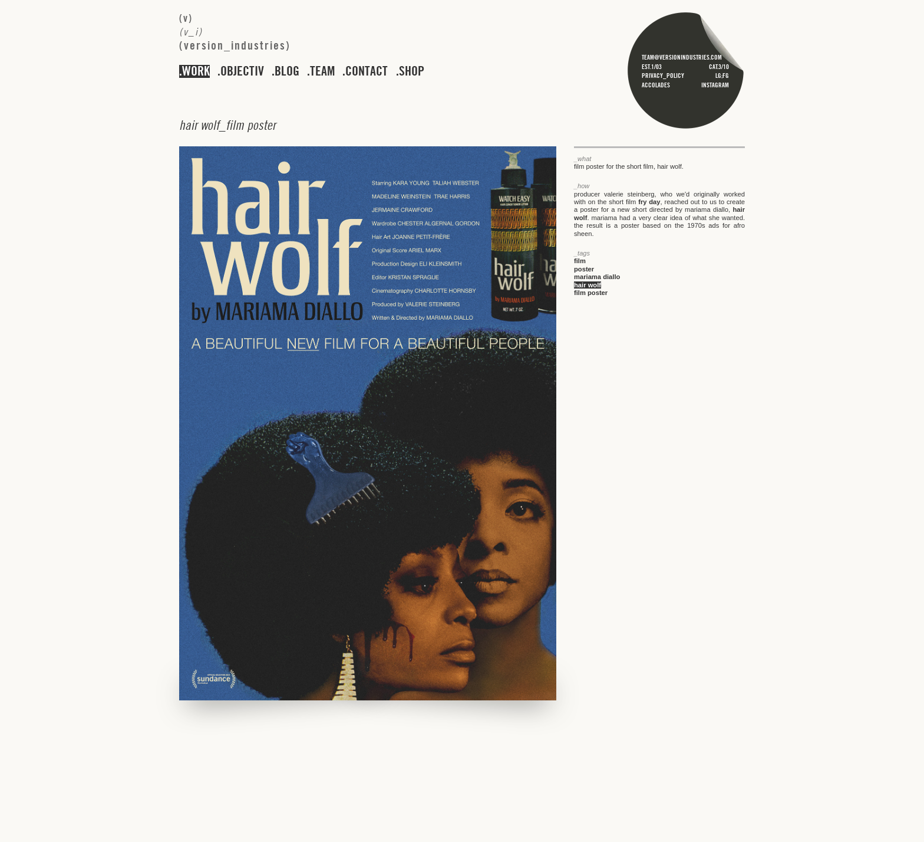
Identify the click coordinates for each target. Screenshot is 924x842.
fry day (649, 201)
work (196, 71)
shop (411, 71)
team (322, 71)
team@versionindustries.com (682, 57)
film (580, 260)
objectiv (242, 71)
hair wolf (587, 285)
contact (366, 71)
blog (287, 71)
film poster (591, 292)
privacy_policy (663, 75)
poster (584, 269)
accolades (656, 85)
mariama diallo (597, 276)
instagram (715, 85)
